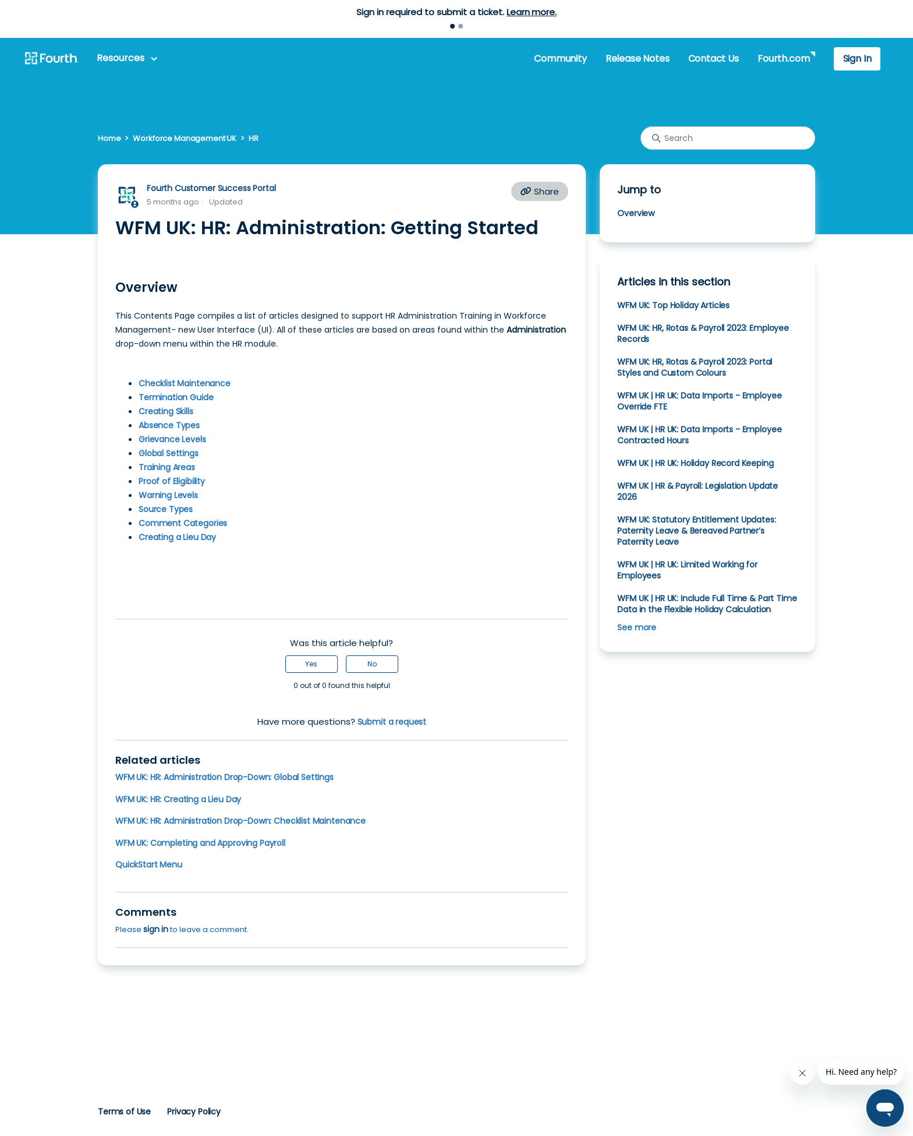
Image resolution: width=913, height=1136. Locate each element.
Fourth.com (783, 58)
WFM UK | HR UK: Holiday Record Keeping (695, 463)
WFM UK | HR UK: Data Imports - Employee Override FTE (699, 401)
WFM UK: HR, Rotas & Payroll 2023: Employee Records (703, 333)
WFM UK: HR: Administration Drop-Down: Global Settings (224, 777)
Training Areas (167, 467)
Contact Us (713, 58)
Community (560, 58)
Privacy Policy (194, 1111)
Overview (635, 213)
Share (540, 191)
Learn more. (531, 12)
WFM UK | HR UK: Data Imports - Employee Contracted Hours (699, 435)
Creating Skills (166, 411)
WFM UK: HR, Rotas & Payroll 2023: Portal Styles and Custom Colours (694, 367)
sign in (155, 929)
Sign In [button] (857, 58)
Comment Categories (183, 523)
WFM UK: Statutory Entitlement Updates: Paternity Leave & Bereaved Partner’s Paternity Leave (696, 531)
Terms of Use (124, 1111)
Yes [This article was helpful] (311, 664)
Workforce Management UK (184, 138)
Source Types (166, 509)
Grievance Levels (172, 439)
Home (109, 138)
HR (254, 138)
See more (636, 627)
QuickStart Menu (148, 864)
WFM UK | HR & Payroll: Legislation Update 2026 (697, 491)
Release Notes (638, 58)
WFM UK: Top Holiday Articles (673, 305)
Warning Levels (168, 495)
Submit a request (392, 722)
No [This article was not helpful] (372, 664)
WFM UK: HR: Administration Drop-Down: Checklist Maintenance (240, 821)
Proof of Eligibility (172, 481)
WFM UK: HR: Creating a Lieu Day (178, 799)
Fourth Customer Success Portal (211, 188)
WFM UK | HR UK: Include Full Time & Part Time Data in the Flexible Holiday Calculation (707, 603)
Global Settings (169, 453)
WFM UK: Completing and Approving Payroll (200, 843)
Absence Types (169, 425)
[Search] (727, 138)
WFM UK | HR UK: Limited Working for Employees (687, 570)
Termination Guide (176, 397)
